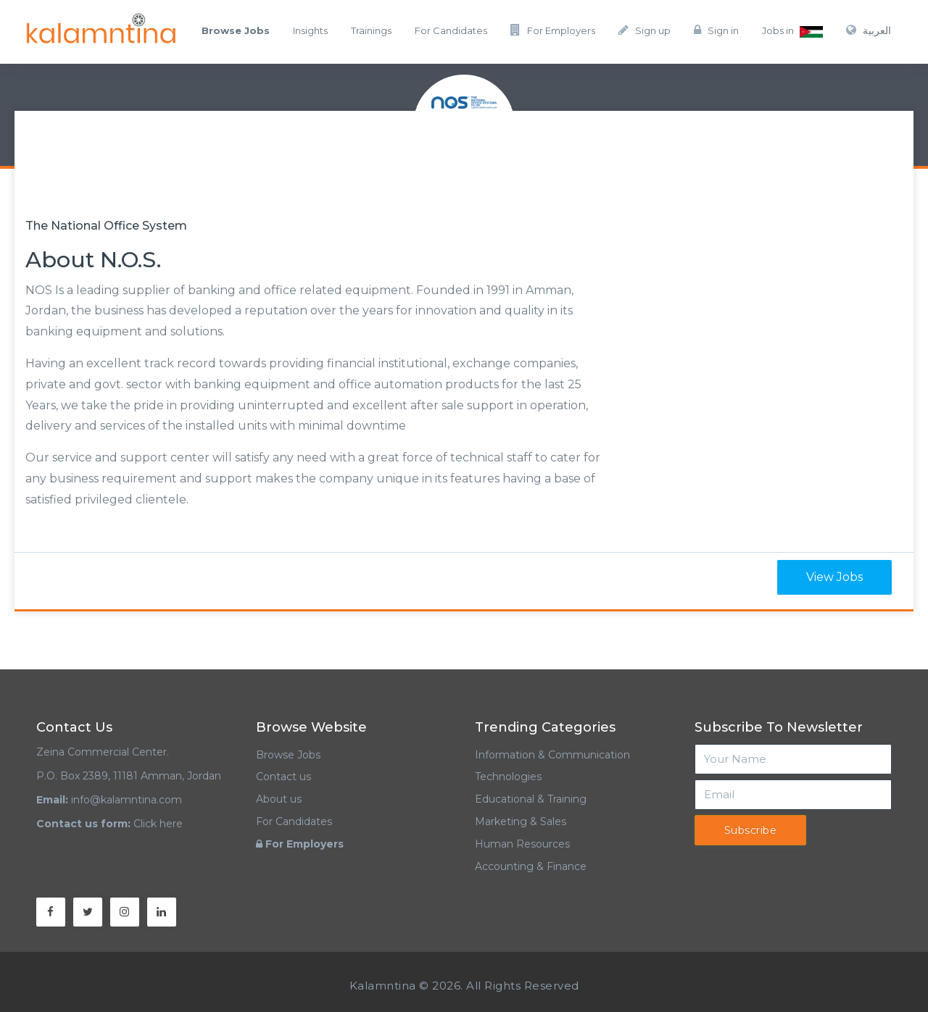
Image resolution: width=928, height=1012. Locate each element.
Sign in (716, 30)
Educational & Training (531, 799)
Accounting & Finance (531, 866)
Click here (158, 823)
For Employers (552, 30)
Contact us (283, 776)
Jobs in (792, 31)
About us (279, 799)
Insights (310, 30)
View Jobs (834, 577)
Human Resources (522, 843)
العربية (868, 30)
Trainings (371, 30)
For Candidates (451, 30)
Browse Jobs (288, 754)
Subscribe (750, 830)
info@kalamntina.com (126, 799)
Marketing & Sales (520, 821)
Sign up (644, 30)
